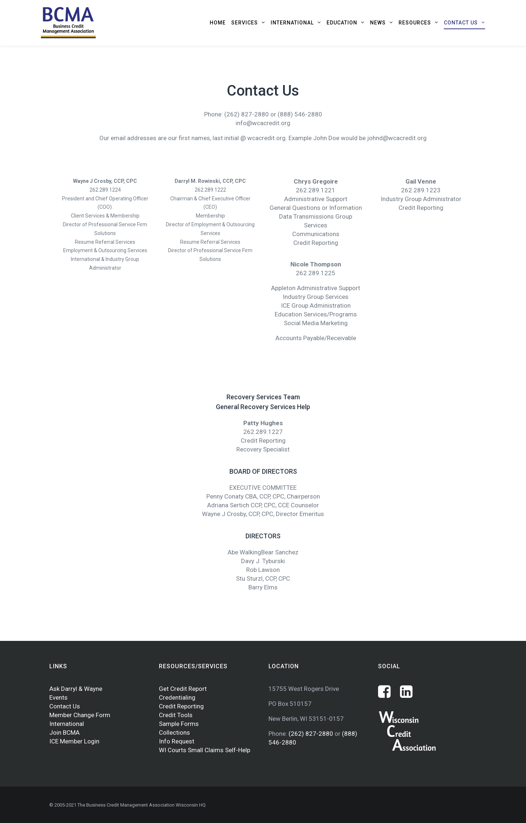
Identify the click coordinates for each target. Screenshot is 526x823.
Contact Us (64, 706)
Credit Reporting (181, 706)
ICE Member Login (74, 741)
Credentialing (177, 697)
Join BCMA (64, 732)
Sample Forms (179, 723)
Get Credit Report (183, 688)
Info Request (176, 741)
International (66, 723)
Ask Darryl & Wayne (75, 688)
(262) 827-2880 (312, 733)
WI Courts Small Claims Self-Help (204, 750)
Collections (174, 732)
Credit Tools (176, 715)
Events (58, 697)
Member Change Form (79, 715)
